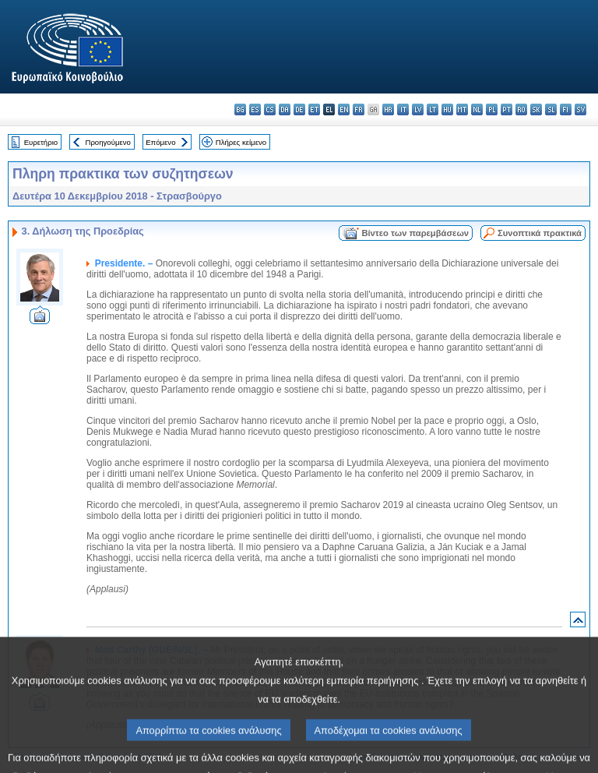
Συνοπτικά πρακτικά (540, 233)
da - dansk (284, 109)
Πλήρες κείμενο (241, 142)
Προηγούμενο (107, 142)
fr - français (358, 109)
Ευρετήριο (41, 142)
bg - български (240, 109)
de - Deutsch (299, 109)
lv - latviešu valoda (418, 109)
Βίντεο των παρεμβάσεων (415, 233)
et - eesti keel (314, 109)
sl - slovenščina (551, 109)
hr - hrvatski (388, 109)
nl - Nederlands (477, 109)
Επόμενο (160, 142)
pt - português (506, 109)
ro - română (521, 109)
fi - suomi (566, 109)
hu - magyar (447, 109)
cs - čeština (270, 109)
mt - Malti (462, 109)
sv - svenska (580, 109)
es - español (255, 109)
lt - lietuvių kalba (432, 109)
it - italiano (403, 109)
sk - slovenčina (536, 109)
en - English (344, 109)
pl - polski (492, 109)
